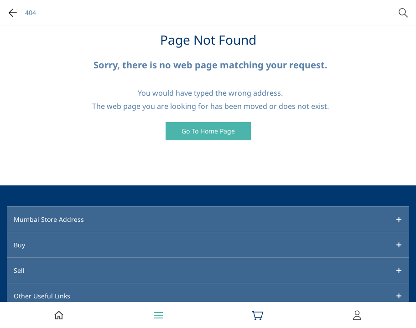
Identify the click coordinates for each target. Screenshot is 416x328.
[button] (208, 131)
